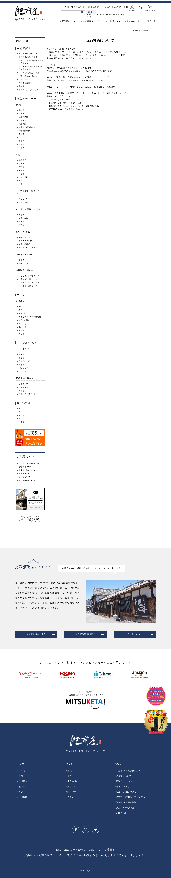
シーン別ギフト (23, 348)
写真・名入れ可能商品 (28, 76)
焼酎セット (23, 263)
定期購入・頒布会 (24, 270)
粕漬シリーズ (24, 237)
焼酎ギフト (23, 387)
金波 (21, 310)
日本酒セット (24, 260)
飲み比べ (121, 14)
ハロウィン (23, 372)
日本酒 (19, 104)
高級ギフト (23, 391)
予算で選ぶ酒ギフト (27, 394)
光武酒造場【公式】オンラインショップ (85, 749)
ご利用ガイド (114, 21)
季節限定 (22, 110)
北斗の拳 (22, 327)
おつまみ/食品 (23, 231)
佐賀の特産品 (24, 244)
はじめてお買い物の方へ (29, 463)
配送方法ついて (25, 474)
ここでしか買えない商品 (29, 73)
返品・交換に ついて (126, 790)
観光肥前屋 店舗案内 (85, 634)
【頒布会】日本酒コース (29, 283)
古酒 (21, 184)
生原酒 (22, 148)
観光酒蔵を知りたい (92, 21)
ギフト (89, 14)
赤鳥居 (115, 14)
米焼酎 (22, 174)
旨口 (21, 412)
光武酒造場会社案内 (36, 634)
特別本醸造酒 (24, 131)
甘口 (21, 408)
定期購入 (23, 780)
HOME (135, 31)
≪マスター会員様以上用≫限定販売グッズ (31, 67)
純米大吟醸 (23, 117)
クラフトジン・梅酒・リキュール (29, 192)
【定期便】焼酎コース (28, 279)
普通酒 (22, 134)
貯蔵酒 (22, 144)
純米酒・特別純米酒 (27, 127)
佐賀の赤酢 (23, 218)
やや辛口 (22, 415)
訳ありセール (24, 79)
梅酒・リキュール (26, 202)
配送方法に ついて (125, 780)
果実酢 (22, 222)
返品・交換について (27, 480)
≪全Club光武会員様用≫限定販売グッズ (31, 61)
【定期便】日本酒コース (29, 276)
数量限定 (22, 114)
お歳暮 (22, 358)
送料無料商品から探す (28, 54)
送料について (24, 477)
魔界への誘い (24, 320)
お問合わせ (121, 811)
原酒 (21, 181)
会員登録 (132, 10)
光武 (21, 307)
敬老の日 (22, 365)
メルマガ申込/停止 (125, 806)
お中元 (22, 354)
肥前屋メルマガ (135, 634)
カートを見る (150, 10)
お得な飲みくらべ (24, 254)
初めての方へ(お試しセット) (31, 90)
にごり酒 (22, 138)
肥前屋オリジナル (26, 241)
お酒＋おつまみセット (28, 248)
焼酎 (18, 154)
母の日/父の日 (25, 361)
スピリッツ (23, 199)
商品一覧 (151, 21)
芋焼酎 (22, 167)
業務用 (22, 86)
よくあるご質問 (134, 21)
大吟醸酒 (22, 120)
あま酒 (22, 215)
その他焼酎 (23, 177)
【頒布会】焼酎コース (28, 286)
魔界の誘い (72, 780)
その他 (22, 225)
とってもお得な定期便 (100, 14)
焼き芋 (89, 17)
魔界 (110, 14)
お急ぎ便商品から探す (28, 57)
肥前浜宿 (22, 313)
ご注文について (25, 467)
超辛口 (22, 422)
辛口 (21, 419)
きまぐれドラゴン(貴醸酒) (30, 317)
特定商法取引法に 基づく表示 (130, 796)
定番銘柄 (20, 301)
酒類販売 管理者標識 (126, 801)
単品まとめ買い (25, 83)
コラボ (22, 334)
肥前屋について (69, 21)
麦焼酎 (22, 170)
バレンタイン (24, 368)
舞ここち (22, 324)
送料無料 (23, 796)
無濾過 (22, 141)
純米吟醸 (22, 124)
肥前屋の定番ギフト (26, 378)
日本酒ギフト (24, 384)
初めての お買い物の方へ (128, 769)
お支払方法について (27, 470)
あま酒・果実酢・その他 (28, 209)
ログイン (140, 10)
